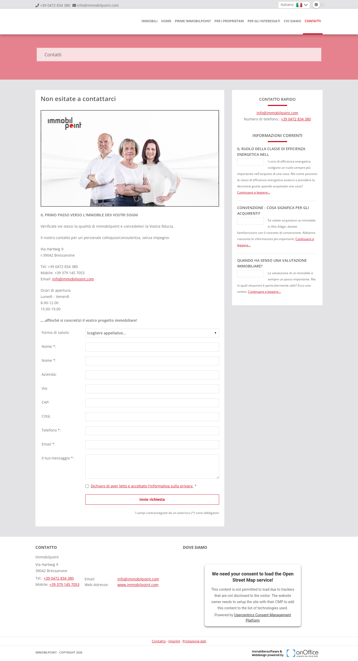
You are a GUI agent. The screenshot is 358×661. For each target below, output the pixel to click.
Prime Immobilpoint (193, 21)
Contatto (159, 641)
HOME (166, 21)
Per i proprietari (229, 21)
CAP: (45, 402)
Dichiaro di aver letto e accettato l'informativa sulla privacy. (142, 485)
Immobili (149, 21)
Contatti (313, 21)
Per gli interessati (264, 21)
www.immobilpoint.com (138, 584)
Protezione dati (194, 641)
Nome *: (49, 346)
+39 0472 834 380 (55, 5)
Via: (45, 388)
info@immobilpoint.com (98, 5)
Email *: (48, 444)
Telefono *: (51, 430)
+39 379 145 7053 (64, 584)
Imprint (174, 641)
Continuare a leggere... (253, 192)
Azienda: (49, 374)
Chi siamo (292, 21)
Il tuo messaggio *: (58, 458)
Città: (46, 416)
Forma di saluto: (56, 332)
